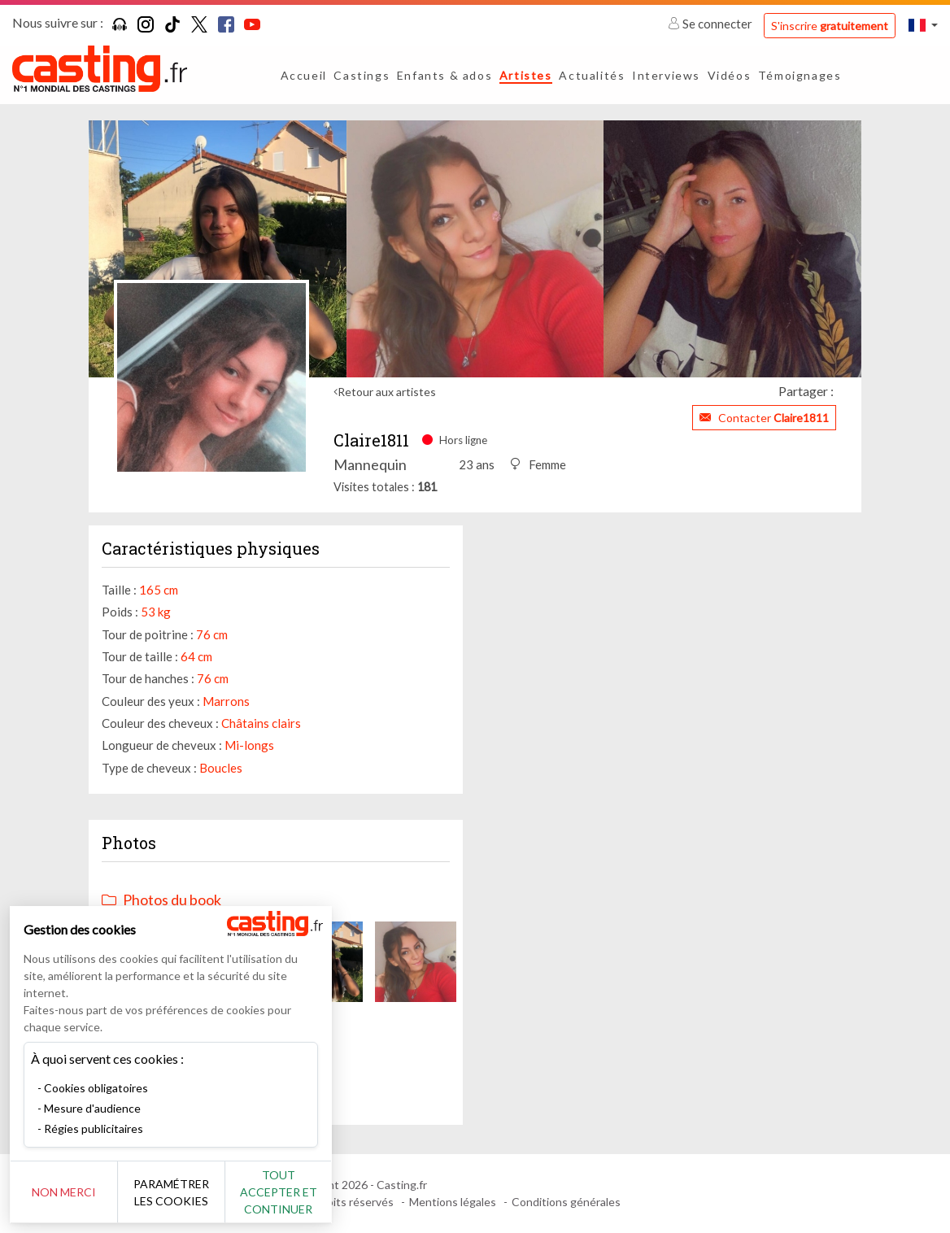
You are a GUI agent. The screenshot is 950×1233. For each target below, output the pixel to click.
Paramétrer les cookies (181, 1192)
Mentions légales (452, 1202)
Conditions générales (566, 1202)
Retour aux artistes (387, 392)
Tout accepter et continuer (294, 1192)
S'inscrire (829, 26)
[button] (923, 25)
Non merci (67, 1192)
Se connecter (711, 23)
